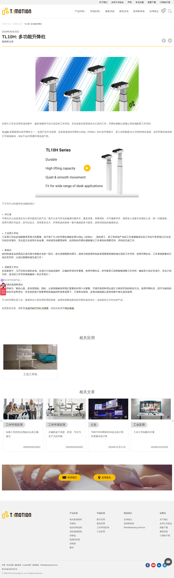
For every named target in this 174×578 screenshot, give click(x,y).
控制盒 (73, 535)
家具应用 (101, 523)
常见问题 (140, 2)
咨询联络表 (139, 11)
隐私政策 (18, 565)
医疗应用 (101, 519)
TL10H (5, 132)
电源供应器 (75, 539)
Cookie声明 (27, 565)
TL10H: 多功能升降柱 (33, 24)
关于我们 (103, 2)
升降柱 (73, 523)
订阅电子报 (165, 2)
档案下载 (152, 2)
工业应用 (101, 531)
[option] (30, 361)
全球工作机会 (117, 2)
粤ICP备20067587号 (9, 569)
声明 (130, 2)
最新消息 (110, 11)
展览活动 (123, 11)
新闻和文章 (17, 24)
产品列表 (80, 11)
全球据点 (154, 11)
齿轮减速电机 (76, 531)
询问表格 (69, 308)
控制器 (73, 543)
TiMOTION (6, 24)
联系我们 (69, 477)
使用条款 (35, 565)
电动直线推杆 (76, 519)
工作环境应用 (103, 527)
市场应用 (95, 11)
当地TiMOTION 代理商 (36, 308)
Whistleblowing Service (134, 527)
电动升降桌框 (76, 527)
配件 (72, 547)
